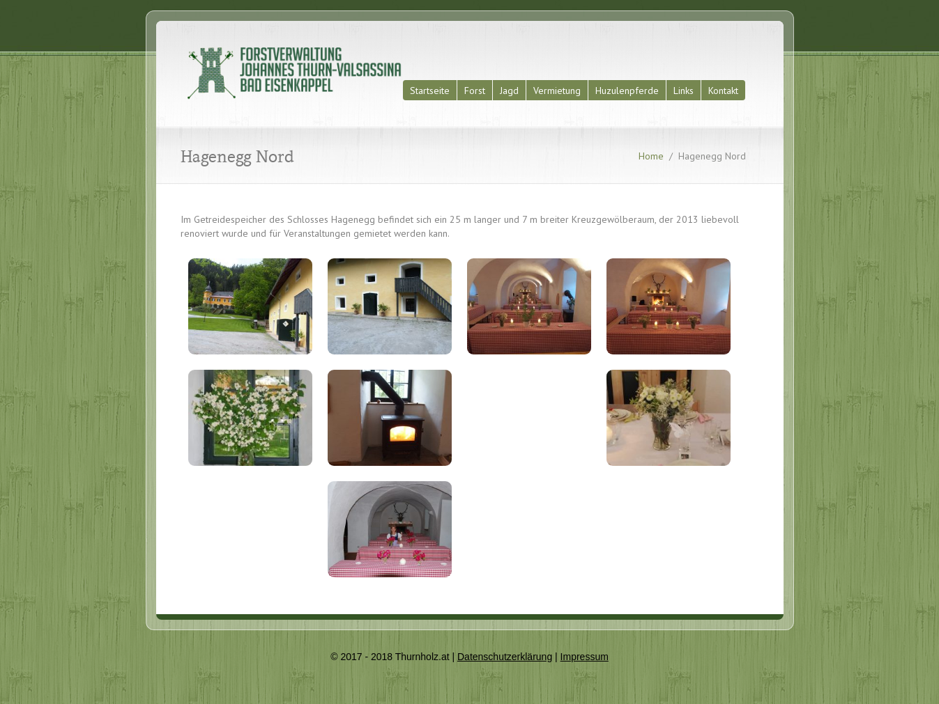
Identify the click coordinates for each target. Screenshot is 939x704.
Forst (474, 90)
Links (683, 90)
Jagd (509, 90)
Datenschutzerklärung (504, 656)
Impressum (584, 656)
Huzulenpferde (627, 90)
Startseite (430, 90)
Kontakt (723, 90)
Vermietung (557, 90)
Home (651, 156)
